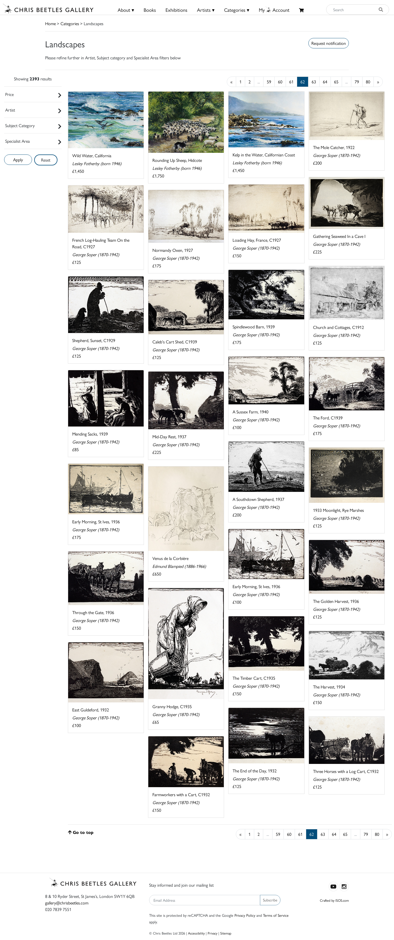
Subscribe (270, 900)
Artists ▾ (206, 9)
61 (291, 81)
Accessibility (196, 933)
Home (50, 23)
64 (325, 81)
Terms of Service (276, 915)
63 (314, 81)
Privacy (212, 933)
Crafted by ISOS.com (334, 900)
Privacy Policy (244, 915)
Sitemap (225, 933)
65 (336, 81)
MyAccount (274, 9)
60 (280, 81)
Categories (69, 23)
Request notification (328, 43)
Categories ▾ (236, 9)
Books (150, 9)
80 (368, 81)
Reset (45, 160)
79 (357, 81)
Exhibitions (176, 9)
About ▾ (126, 9)
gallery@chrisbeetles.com (66, 903)
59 (269, 81)
